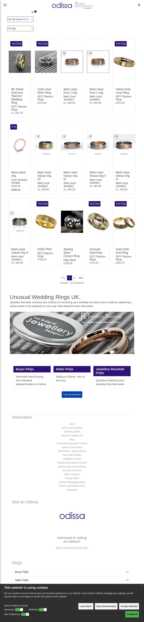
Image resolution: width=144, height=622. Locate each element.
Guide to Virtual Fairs (72, 447)
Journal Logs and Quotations (72, 466)
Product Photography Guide (72, 482)
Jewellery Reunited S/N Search (72, 462)
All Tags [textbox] (12, 28)
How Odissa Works (72, 455)
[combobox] (20, 19)
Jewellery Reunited (72, 459)
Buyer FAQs (22, 572)
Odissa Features (72, 474)
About (72, 424)
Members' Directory (72, 470)
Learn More (86, 606)
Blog (72, 439)
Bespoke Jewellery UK (72, 435)
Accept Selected (129, 606)
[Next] (81, 277)
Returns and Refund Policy (72, 486)
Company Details (72, 431)
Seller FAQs (21, 580)
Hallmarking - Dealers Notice (72, 451)
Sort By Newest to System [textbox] (20, 19)
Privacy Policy (72, 478)
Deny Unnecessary (106, 606)
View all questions (72, 394)
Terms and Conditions (71, 428)
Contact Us (72, 490)
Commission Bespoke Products (72, 443)
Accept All (132, 614)
